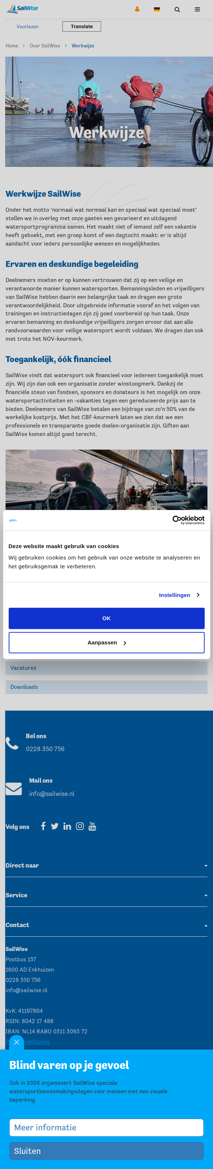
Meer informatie (48, 1127)
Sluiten (30, 1151)
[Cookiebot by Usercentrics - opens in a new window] (172, 520)
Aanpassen (106, 642)
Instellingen (174, 595)
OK (106, 618)
